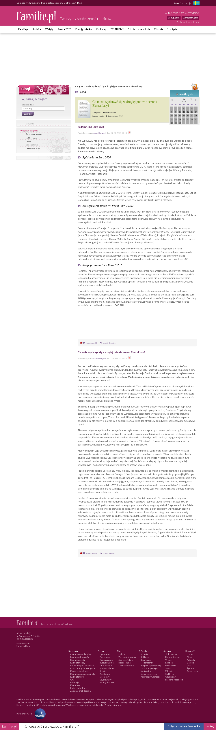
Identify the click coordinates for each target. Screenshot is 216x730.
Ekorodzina (105, 657)
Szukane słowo (28, 105)
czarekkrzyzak (186, 94)
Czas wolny (170, 677)
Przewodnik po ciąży (79, 657)
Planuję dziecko (83, 29)
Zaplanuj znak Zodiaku (80, 691)
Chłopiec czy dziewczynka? (83, 668)
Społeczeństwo (32, 145)
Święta (168, 668)
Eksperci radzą (106, 660)
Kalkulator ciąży (77, 662)
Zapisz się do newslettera (188, 22)
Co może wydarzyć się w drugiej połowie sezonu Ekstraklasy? (111, 352)
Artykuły (191, 660)
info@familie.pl (23, 646)
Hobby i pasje (31, 138)
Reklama (145, 657)
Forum (190, 654)
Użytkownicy (105, 679)
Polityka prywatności (150, 677)
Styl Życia (169, 674)
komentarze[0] (91, 343)
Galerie (190, 662)
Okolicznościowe (33, 148)
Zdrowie (158, 29)
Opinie (28, 141)
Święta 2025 (64, 29)
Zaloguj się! (173, 17)
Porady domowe (107, 682)
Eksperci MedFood (174, 679)
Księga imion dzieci (79, 671)
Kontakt (144, 654)
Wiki (189, 665)
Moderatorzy (147, 662)
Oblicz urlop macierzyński (82, 665)
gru (184, 100)
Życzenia (191, 668)
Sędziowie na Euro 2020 (91, 127)
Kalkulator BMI (77, 677)
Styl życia (172, 29)
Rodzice (37, 29)
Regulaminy (146, 660)
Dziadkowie (105, 674)
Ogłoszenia (105, 654)
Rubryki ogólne (107, 662)
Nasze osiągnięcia (149, 674)
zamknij (209, 726)
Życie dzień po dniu (34, 134)
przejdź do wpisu (109, 343)
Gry (72, 679)
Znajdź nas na (183, 3)
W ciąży (49, 29)
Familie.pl (23, 29)
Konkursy (101, 29)
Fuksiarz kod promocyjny (105, 259)
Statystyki (30, 124)
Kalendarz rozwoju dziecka (82, 674)
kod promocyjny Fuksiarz (160, 301)
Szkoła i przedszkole (139, 29)
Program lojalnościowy (151, 665)
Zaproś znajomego (149, 668)
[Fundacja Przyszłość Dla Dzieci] (39, 713)
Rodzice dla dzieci (78, 688)
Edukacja (74, 682)
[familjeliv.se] (196, 3)
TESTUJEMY (117, 29)
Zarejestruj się (190, 17)
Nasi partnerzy (147, 671)
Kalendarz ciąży (77, 660)
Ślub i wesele (106, 665)
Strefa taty (104, 677)
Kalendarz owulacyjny (80, 654)
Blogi (77, 86)
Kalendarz (75, 685)
